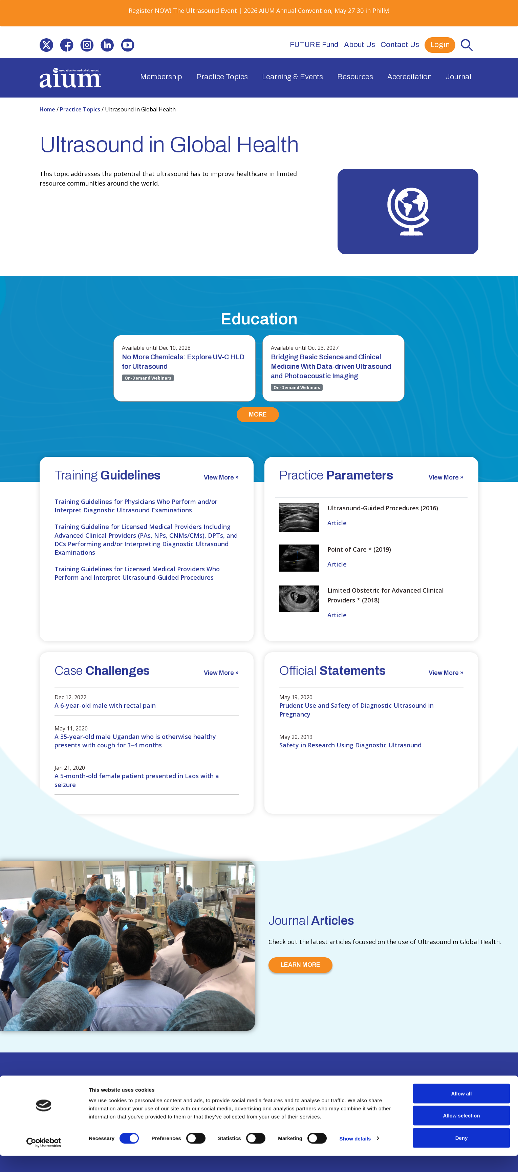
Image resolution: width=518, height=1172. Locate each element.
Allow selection (461, 1132)
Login (440, 45)
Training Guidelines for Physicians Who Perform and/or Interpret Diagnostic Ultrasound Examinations (136, 505)
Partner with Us (158, 1086)
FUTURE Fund (314, 45)
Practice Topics (222, 77)
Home (48, 109)
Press (198, 1086)
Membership (161, 77)
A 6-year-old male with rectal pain (105, 705)
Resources (355, 77)
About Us (359, 45)
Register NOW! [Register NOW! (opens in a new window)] (150, 10)
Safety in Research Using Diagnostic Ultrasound (350, 745)
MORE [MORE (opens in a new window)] (258, 414)
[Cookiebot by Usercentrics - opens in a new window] (43, 1159)
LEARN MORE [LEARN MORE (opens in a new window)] (300, 964)
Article (337, 523)
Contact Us (400, 45)
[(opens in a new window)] (46, 45)
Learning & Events (292, 77)
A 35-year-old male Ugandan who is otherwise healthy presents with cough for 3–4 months (135, 740)
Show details (355, 1154)
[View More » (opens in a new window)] (221, 479)
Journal (458, 77)
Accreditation (409, 77)
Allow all (461, 1109)
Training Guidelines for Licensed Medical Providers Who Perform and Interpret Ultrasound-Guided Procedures (137, 573)
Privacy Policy (234, 1086)
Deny (461, 1154)
